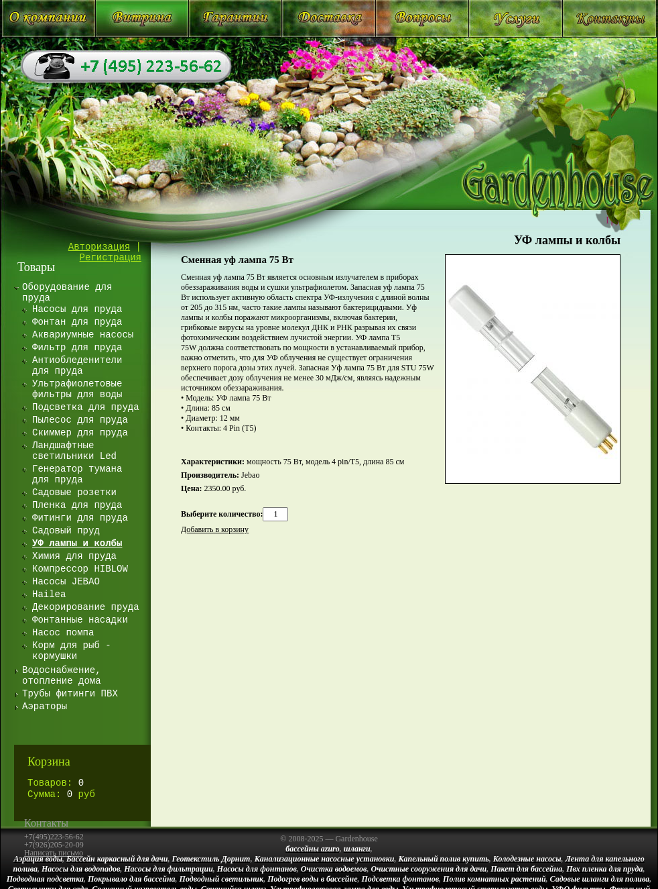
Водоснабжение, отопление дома (61, 675)
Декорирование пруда (85, 607)
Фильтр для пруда (77, 347)
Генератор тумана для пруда (77, 474)
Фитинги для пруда (80, 518)
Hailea (49, 594)
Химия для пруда (74, 556)
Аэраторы (44, 706)
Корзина (48, 761)
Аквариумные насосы (82, 334)
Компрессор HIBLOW (80, 569)
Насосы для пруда (77, 309)
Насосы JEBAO (66, 581)
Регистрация (110, 257)
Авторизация (99, 247)
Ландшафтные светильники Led (74, 451)
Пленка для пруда (77, 505)
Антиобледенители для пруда (77, 365)
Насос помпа (63, 632)
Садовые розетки (74, 492)
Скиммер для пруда (80, 432)
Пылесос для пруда (80, 420)
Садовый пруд (66, 530)
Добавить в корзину (215, 529)
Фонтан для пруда (77, 322)
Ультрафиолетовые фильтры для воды (77, 389)
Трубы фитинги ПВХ (70, 693)
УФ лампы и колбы (567, 240)
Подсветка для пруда (85, 407)
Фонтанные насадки (80, 620)
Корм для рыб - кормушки (71, 651)
